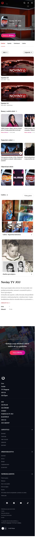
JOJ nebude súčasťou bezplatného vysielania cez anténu (13, 492)
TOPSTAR (3, 436)
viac (3, 31)
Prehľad (3, 43)
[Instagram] (14, 503)
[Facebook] (7, 503)
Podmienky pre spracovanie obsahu (8, 509)
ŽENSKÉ (3, 433)
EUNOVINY (4, 467)
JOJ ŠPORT (5, 408)
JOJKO (3, 411)
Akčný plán (3, 495)
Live (2, 383)
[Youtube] (21, 503)
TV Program (5, 389)
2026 (5, 52)
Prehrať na (8, 35)
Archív (3, 386)
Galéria (24, 43)
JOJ (2, 402)
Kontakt (2, 517)
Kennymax (9, 522)
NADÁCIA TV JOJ (7, 414)
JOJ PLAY (4, 405)
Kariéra (3, 489)
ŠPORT (3, 461)
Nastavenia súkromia (5, 513)
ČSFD (12, 23)
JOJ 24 (3, 392)
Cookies (2, 511)
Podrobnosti (17, 43)
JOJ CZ (3, 420)
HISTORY (3, 445)
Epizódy (9, 43)
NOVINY (3, 455)
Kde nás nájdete (4, 486)
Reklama (3, 481)
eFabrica (19, 522)
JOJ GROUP (5, 423)
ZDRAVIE (3, 442)
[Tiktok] (28, 503)
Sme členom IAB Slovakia (6, 515)
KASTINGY (5, 417)
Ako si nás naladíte (5, 483)
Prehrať (17, 353)
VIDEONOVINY (5, 464)
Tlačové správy (4, 478)
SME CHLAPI (4, 439)
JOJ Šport (4, 395)
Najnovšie (28, 52)
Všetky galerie (28, 195)
